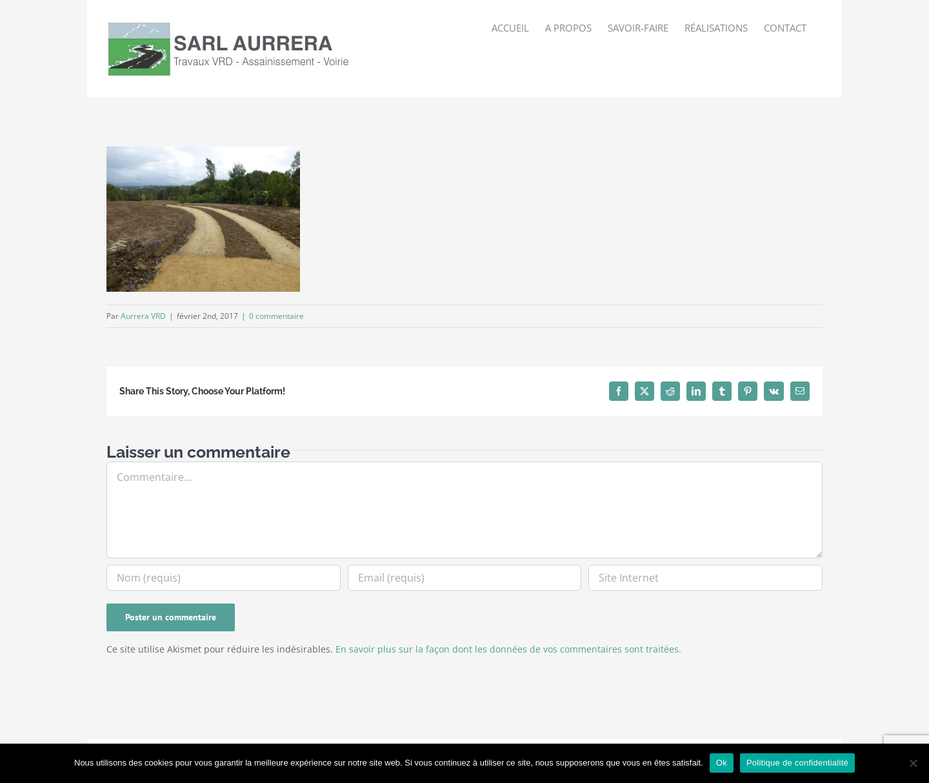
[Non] (912, 763)
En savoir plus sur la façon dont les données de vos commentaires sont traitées (507, 649)
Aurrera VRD (143, 315)
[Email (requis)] (465, 578)
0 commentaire (276, 315)
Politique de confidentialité (797, 763)
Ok (721, 763)
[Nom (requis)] (223, 578)
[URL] (705, 578)
